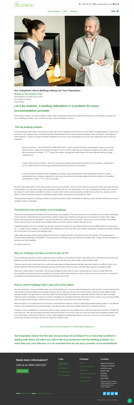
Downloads (63, 368)
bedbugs (21, 102)
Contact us (84, 381)
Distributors (64, 372)
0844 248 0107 (25, 393)
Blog (82, 363)
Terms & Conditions (112, 400)
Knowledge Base (87, 366)
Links (65, 11)
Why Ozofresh (64, 375)
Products (74, 11)
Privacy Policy (100, 400)
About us (83, 370)
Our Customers (53, 11)
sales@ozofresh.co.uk (44, 393)
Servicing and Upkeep (63, 363)
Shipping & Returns (88, 374)
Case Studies (85, 377)
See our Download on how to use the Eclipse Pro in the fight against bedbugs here (66, 326)
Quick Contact (22, 371)
